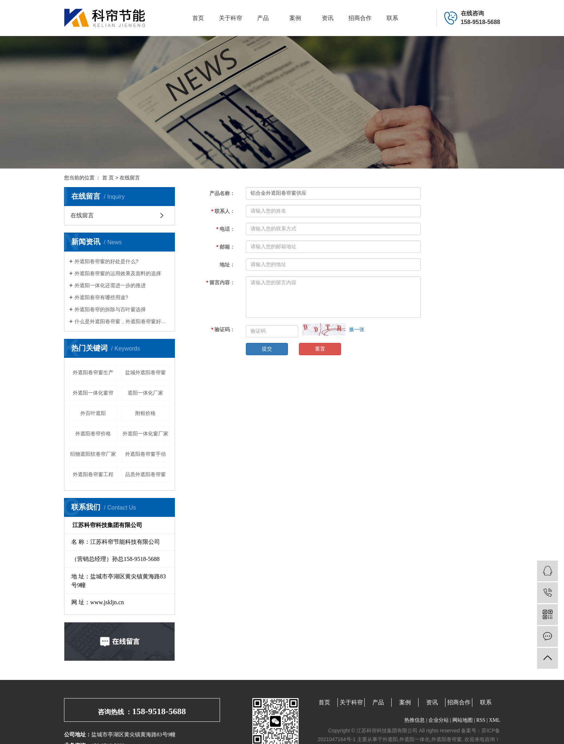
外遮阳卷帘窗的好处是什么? (107, 261)
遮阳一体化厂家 (145, 393)
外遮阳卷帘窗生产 (93, 372)
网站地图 (462, 720)
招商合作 (360, 18)
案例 (295, 18)
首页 (198, 18)
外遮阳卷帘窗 (446, 739)
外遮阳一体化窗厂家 (145, 433)
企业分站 (438, 720)
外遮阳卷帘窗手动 (145, 454)
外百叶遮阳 (93, 413)
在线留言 (82, 215)
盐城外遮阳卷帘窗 (145, 372)
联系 (392, 18)
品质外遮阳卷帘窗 (145, 474)
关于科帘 (230, 18)
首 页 (108, 178)
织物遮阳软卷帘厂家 (93, 454)
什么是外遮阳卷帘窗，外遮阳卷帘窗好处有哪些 (122, 321)
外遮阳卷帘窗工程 (93, 474)
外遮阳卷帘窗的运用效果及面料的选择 (118, 273)
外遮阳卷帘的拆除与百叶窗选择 (110, 309)
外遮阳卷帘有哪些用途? (101, 297)
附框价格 (145, 413)
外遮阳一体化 (414, 739)
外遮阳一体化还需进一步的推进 (110, 285)
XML (494, 720)
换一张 (356, 329)
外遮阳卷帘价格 (93, 433)
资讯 (327, 18)
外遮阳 (390, 739)
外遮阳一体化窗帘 (93, 393)
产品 (263, 18)
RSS (480, 720)
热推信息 (414, 720)
